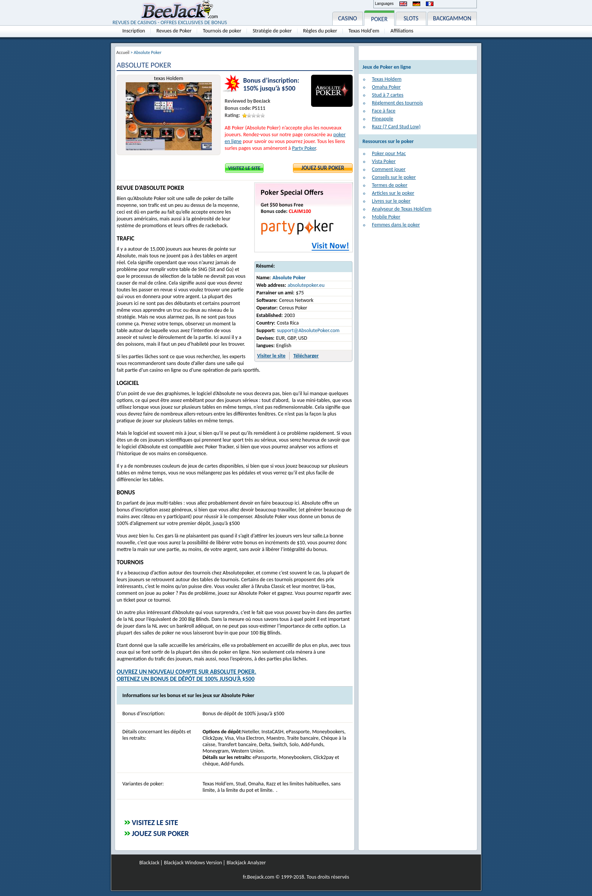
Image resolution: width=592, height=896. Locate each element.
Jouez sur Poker (322, 168)
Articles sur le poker (393, 193)
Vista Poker (384, 161)
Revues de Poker (173, 31)
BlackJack (149, 862)
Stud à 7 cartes (388, 95)
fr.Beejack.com (258, 877)
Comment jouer (388, 169)
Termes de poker (389, 185)
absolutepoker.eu (306, 285)
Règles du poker (320, 31)
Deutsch (416, 4)
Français (429, 4)
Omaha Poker (386, 87)
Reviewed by (239, 101)
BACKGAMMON (452, 18)
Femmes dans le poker (396, 225)
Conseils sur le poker (394, 177)
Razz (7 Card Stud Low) (396, 126)
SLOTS (411, 18)
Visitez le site (244, 168)
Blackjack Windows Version (193, 862)
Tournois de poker (222, 31)
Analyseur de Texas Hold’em (402, 209)
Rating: (232, 115)
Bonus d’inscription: (271, 81)
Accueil (123, 52)
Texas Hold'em (363, 31)
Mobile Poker (386, 217)
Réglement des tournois (397, 103)
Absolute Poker (288, 277)
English (403, 4)
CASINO (347, 18)
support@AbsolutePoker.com (308, 330)
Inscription (133, 31)
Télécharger (306, 356)
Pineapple (382, 118)
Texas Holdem (386, 79)
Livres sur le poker (391, 201)
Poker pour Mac (389, 153)
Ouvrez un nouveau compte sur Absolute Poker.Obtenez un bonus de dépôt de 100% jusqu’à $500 (186, 675)
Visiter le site (271, 356)
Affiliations (401, 31)
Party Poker (304, 148)
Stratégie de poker (272, 31)
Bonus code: (238, 108)
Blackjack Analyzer (246, 862)
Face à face (383, 111)
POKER (379, 19)
